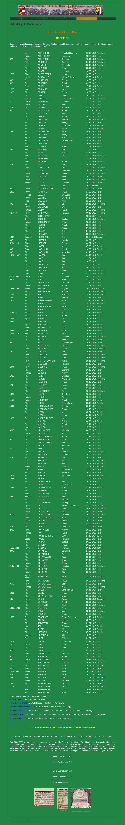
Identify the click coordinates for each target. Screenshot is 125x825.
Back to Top (112, 821)
